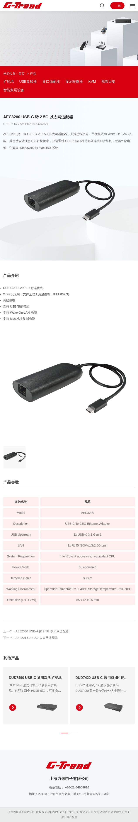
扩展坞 (8, 81)
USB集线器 (28, 81)
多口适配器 (51, 81)
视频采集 (108, 81)
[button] (64, 734)
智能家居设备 (13, 90)
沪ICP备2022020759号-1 (83, 812)
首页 (22, 73)
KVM (92, 81)
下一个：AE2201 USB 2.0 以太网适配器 (30, 639)
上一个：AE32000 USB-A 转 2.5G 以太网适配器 (36, 632)
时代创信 (71, 817)
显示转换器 (74, 81)
